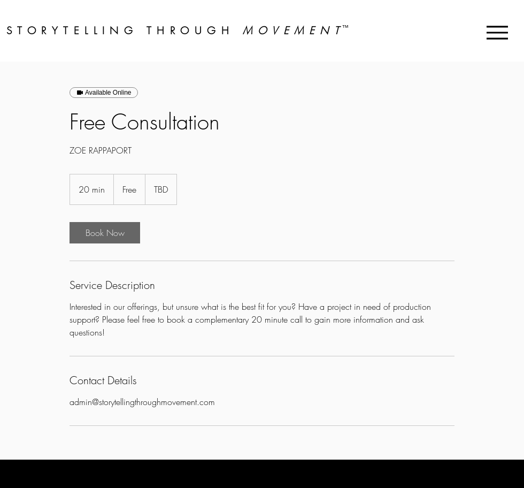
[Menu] (497, 32)
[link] (105, 232)
